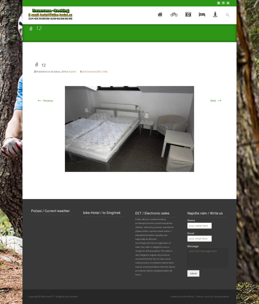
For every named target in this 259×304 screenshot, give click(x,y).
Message (198, 245)
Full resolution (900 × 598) (95, 71)
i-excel (207, 296)
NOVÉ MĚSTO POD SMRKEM (51, 226)
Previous (45, 100)
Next (216, 100)
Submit (198, 263)
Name (198, 229)
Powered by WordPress (183, 296)
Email (197, 237)
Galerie (72, 71)
